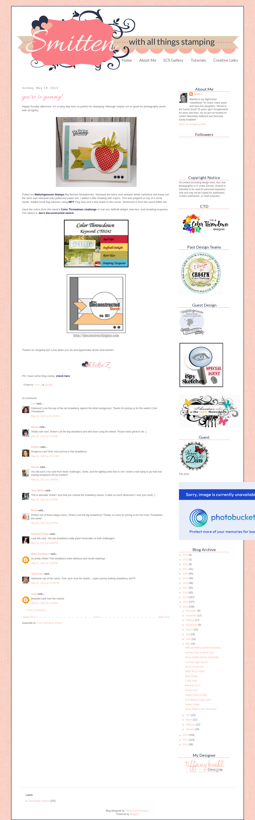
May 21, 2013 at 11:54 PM (45, 583)
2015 (186, 597)
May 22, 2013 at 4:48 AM (44, 603)
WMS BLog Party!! (195, 671)
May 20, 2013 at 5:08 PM (44, 543)
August (190, 629)
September (192, 624)
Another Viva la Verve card (199, 652)
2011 (186, 739)
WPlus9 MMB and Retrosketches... (204, 647)
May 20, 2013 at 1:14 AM (44, 436)
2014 (186, 601)
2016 (186, 592)
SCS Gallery (173, 60)
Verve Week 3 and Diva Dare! (201, 709)
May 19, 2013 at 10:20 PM (45, 416)
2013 (186, 606)
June (188, 639)
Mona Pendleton (40, 554)
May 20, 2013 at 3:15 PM (44, 499)
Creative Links (225, 60)
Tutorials (198, 60)
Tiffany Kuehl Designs (136, 810)
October (190, 620)
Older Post (163, 617)
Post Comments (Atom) (49, 623)
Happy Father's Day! (196, 695)
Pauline (35, 447)
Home (127, 60)
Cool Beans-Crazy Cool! (198, 699)
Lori (33, 403)
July (188, 634)
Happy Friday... (193, 704)
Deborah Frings (40, 534)
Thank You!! (191, 690)
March (189, 719)
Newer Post (29, 617)
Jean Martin (38, 490)
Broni (34, 510)
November (192, 615)
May (188, 643)
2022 (186, 564)
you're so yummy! (194, 666)
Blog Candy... (192, 676)
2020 (186, 573)
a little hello (191, 680)
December (192, 610)
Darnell (35, 467)
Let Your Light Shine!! (196, 662)
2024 (186, 555)
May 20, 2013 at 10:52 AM (45, 456)
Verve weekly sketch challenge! (202, 657)
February (191, 724)
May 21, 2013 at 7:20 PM (44, 563)
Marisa (35, 427)
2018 (186, 583)
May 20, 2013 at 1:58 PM (44, 479)
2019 (186, 578)
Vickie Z (198, 94)
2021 (186, 569)
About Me (147, 60)
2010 (186, 744)
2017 (186, 587)
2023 (186, 559)
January (190, 729)
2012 (186, 735)
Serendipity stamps (39, 800)
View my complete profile (192, 124)
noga (34, 594)
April (188, 715)
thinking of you (193, 685)
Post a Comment (36, 610)
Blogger (134, 814)
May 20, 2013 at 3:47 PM (44, 523)
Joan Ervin (37, 573)
